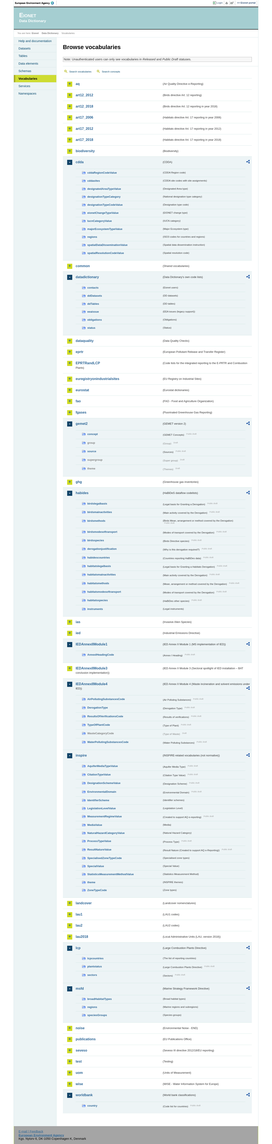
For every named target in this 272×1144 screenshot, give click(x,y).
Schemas (24, 71)
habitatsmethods (98, 583)
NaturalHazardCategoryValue (106, 833)
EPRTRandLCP (88, 363)
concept (92, 434)
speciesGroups (97, 1015)
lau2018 (82, 936)
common (83, 266)
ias (78, 622)
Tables (22, 56)
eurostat (82, 390)
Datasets (24, 48)
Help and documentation (35, 41)
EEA (36, 3)
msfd (80, 988)
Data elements (28, 63)
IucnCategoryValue (99, 221)
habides (82, 493)
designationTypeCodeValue (105, 204)
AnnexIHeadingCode (100, 654)
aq (78, 84)
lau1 (79, 914)
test (79, 1061)
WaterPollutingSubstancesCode (108, 742)
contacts (93, 287)
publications (86, 1039)
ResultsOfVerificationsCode (105, 716)
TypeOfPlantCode (98, 724)
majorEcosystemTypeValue (104, 229)
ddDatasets (94, 295)
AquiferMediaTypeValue (102, 766)
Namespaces (27, 93)
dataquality (85, 341)
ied (78, 633)
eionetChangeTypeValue (103, 212)
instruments (95, 609)
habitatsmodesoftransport (104, 591)
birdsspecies (95, 540)
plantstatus (94, 966)
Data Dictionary (50, 33)
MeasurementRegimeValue (104, 816)
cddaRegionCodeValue (102, 172)
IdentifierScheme (98, 800)
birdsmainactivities (99, 512)
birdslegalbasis (97, 503)
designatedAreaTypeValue (104, 188)
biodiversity (85, 151)
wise (79, 1084)
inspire (81, 755)
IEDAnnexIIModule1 (91, 644)
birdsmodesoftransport (102, 531)
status (91, 327)
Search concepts (111, 71)
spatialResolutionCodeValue (105, 253)
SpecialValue (95, 866)
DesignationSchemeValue (103, 783)
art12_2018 (84, 106)
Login (220, 2)
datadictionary (87, 277)
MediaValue (94, 824)
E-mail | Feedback (30, 1131)
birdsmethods (96, 520)
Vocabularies (27, 78)
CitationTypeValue (99, 774)
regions (92, 236)
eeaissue (93, 311)
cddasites (93, 180)
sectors (92, 975)
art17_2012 (84, 128)
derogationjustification (102, 548)
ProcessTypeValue (99, 841)
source (91, 451)
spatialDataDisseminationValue (107, 245)
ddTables (93, 303)
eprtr (79, 352)
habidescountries (98, 557)
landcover (84, 903)
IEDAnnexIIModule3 (91, 668)
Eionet (35, 33)
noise (80, 1028)
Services (24, 86)
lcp (78, 948)
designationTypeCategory (103, 196)
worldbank (84, 1095)
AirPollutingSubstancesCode (106, 699)
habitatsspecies (97, 600)
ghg (79, 482)
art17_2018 (84, 140)
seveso (81, 1050)
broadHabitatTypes (99, 999)
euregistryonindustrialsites (97, 379)
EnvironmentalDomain (101, 791)
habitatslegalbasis (99, 566)
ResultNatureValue (99, 849)
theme (91, 882)
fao (78, 401)
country (92, 1105)
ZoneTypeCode (97, 890)
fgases (81, 412)
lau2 (79, 925)
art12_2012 (84, 95)
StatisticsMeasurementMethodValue (110, 874)
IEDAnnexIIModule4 (91, 684)
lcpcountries (95, 958)
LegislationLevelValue (101, 808)
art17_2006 (84, 117)
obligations (94, 319)
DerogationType (97, 707)
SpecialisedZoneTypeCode (104, 858)
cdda (80, 162)
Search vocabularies (80, 71)
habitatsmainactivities (101, 574)
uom (79, 1073)
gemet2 (82, 423)
